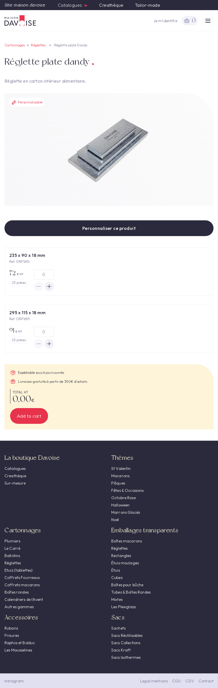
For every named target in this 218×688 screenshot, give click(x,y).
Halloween (120, 505)
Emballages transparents (144, 530)
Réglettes (38, 45)
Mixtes (116, 599)
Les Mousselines (18, 650)
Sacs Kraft (121, 650)
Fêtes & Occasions (127, 490)
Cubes (116, 577)
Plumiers (12, 541)
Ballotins (12, 555)
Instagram (14, 681)
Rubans (11, 628)
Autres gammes (19, 606)
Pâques (118, 483)
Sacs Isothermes (125, 657)
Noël (115, 519)
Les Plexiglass (123, 606)
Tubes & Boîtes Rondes (131, 592)
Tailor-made (147, 5)
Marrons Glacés (125, 512)
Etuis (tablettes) (18, 570)
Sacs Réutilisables (127, 635)
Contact (206, 681)
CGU (176, 681)
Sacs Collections (125, 642)
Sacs (117, 617)
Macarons (120, 475)
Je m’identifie (165, 20)
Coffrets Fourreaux (22, 577)
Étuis (115, 570)
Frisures (11, 635)
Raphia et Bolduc (19, 642)
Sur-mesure (15, 483)
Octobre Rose (123, 497)
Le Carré (12, 548)
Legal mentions (154, 681)
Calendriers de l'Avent (23, 599)
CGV (189, 681)
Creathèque (111, 5)
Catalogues (73, 5)
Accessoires (21, 617)
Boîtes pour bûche (127, 584)
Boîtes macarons (126, 541)
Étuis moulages (125, 562)
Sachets (118, 628)
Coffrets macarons (22, 584)
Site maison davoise (24, 5)
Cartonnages (14, 45)
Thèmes (122, 457)
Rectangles (121, 555)
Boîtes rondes (16, 592)
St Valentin (121, 468)
